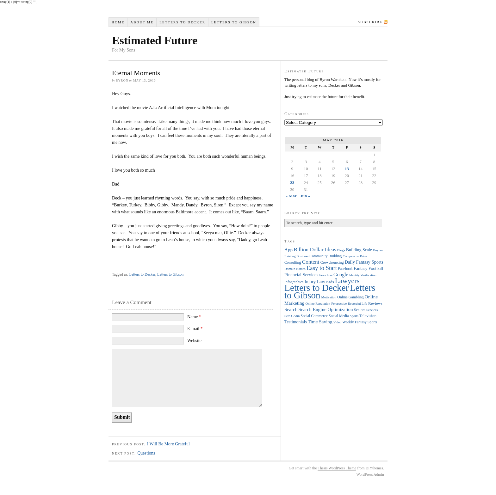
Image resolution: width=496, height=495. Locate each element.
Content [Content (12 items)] (310, 262)
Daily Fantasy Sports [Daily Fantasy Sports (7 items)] (364, 262)
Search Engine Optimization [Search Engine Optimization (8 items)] (326, 309)
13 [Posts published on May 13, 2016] (347, 168)
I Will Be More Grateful (168, 444)
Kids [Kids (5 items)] (330, 281)
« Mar (291, 195)
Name (194, 317)
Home (118, 22)
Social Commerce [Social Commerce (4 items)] (314, 316)
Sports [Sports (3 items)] (354, 316)
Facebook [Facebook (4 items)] (345, 268)
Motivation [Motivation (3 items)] (328, 297)
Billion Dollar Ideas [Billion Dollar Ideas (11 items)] (315, 250)
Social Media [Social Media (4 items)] (339, 316)
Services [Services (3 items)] (372, 310)
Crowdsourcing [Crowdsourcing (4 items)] (332, 262)
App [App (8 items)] (288, 249)
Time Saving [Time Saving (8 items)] (320, 321)
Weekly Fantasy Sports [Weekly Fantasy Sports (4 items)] (359, 322)
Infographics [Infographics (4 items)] (293, 282)
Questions (146, 453)
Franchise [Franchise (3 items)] (325, 275)
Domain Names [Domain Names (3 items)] (295, 269)
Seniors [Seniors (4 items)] (359, 310)
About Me (141, 22)
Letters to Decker (182, 22)
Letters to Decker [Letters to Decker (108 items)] (316, 288)
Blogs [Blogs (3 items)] (341, 250)
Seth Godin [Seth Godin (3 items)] (292, 316)
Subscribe (370, 22)
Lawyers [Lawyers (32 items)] (347, 281)
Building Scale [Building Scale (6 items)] (359, 250)
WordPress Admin (370, 474)
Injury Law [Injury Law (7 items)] (315, 281)
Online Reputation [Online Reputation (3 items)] (318, 303)
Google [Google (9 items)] (340, 274)
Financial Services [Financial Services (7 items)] (301, 274)
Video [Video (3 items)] (337, 322)
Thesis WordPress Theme (337, 468)
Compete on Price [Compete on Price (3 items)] (355, 256)
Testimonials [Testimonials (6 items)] (295, 322)
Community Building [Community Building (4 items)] (325, 256)
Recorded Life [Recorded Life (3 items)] (357, 303)
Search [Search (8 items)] (290, 309)
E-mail (195, 328)
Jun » (305, 195)
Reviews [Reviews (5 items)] (375, 303)
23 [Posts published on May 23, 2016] (292, 182)
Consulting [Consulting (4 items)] (292, 262)
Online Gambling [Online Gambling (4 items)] (350, 297)
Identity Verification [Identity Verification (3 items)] (362, 275)
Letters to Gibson (233, 22)
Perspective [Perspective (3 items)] (339, 303)
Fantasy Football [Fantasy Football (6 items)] (368, 268)
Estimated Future (154, 40)
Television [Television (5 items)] (367, 315)
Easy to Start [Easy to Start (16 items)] (322, 268)
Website (194, 340)
